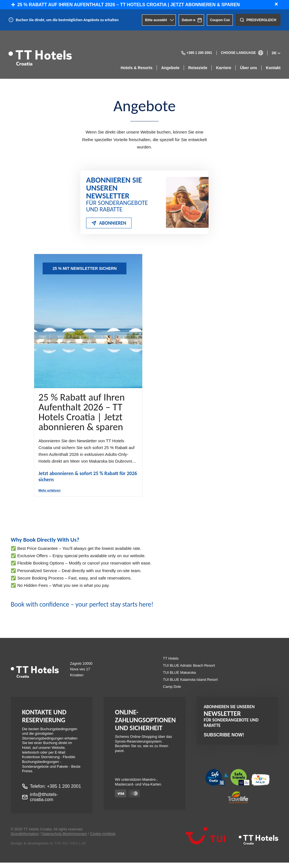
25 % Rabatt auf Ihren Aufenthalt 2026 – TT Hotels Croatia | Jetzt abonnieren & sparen (125, 4)
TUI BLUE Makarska (179, 674)
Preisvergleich (258, 20)
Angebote (170, 67)
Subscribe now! (224, 736)
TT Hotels (170, 660)
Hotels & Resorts (136, 67)
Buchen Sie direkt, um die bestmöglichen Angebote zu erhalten (67, 20)
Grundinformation (25, 835)
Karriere (223, 67)
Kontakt (273, 67)
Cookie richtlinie (102, 835)
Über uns (248, 67)
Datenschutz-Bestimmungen (64, 835)
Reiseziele (197, 67)
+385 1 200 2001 (196, 53)
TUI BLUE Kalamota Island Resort (190, 681)
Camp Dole (172, 688)
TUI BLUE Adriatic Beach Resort (189, 667)
